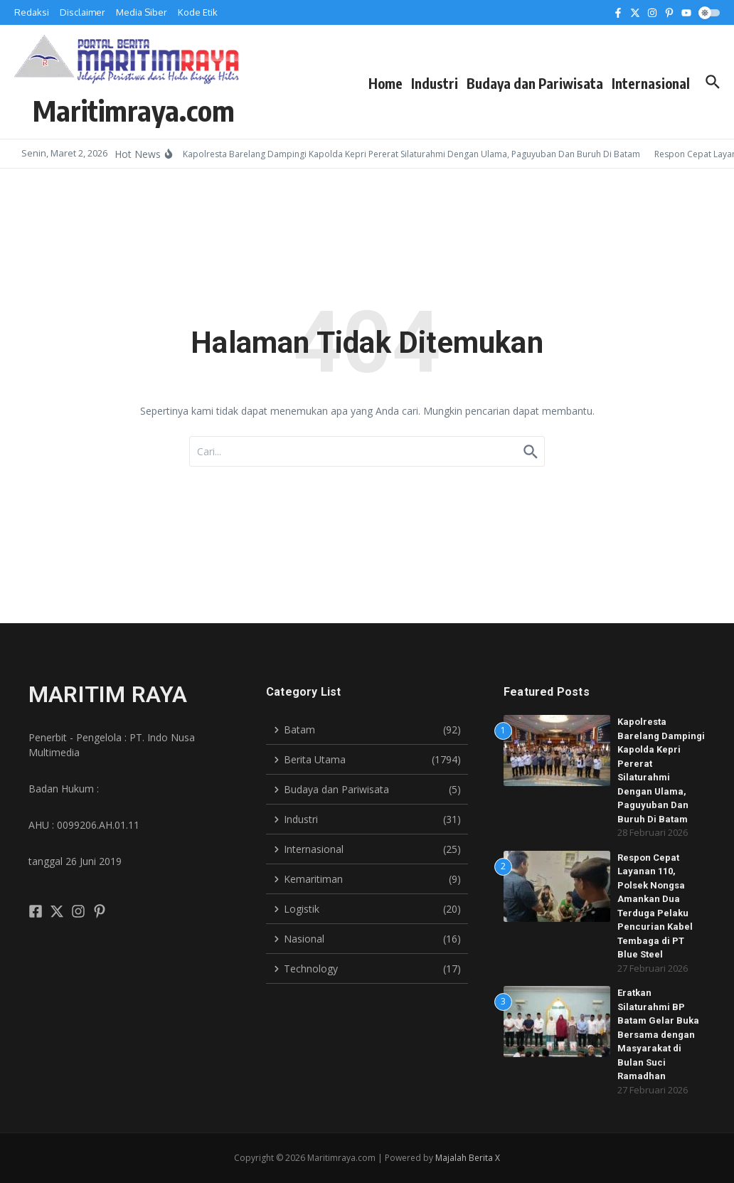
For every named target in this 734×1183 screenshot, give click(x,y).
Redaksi (31, 12)
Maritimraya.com (134, 110)
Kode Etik (198, 12)
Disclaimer (82, 12)
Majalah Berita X (467, 1158)
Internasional (651, 83)
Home (385, 83)
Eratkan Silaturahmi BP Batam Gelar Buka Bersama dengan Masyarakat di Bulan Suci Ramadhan (658, 1034)
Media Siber (141, 12)
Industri (434, 83)
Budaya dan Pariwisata (535, 83)
